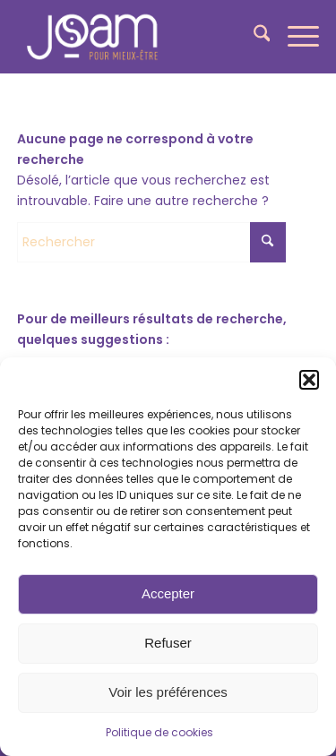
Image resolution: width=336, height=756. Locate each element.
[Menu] (294, 37)
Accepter (168, 593)
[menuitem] (253, 37)
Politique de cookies (159, 732)
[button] (309, 380)
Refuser (168, 642)
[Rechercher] (253, 37)
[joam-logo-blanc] (138, 37)
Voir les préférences (168, 692)
